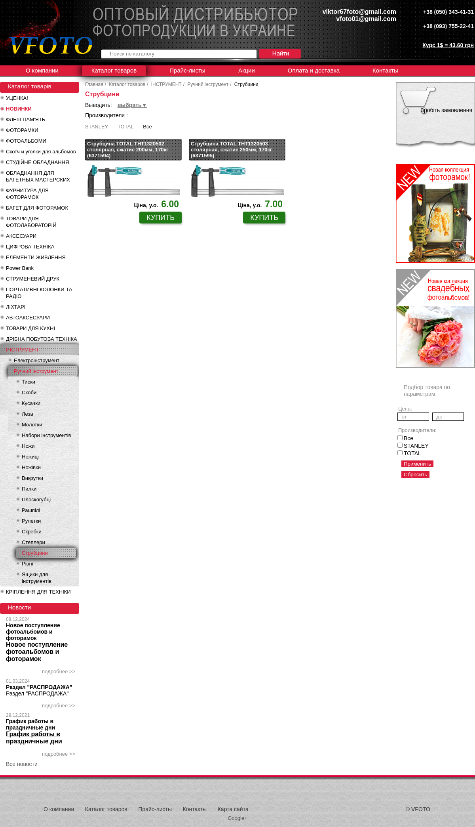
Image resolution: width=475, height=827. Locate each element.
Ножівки (31, 467)
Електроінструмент (36, 360)
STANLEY (96, 127)
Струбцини (35, 553)
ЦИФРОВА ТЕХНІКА (30, 247)
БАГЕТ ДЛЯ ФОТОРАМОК (37, 208)
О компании (42, 70)
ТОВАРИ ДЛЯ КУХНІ (30, 328)
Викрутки (32, 478)
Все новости (22, 764)
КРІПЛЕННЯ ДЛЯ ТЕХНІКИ (38, 592)
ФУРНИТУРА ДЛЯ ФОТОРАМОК (27, 193)
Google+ (237, 818)
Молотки (32, 425)
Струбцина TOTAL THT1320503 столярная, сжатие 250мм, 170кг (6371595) (231, 150)
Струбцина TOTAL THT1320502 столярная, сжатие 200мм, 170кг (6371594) (128, 150)
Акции (246, 70)
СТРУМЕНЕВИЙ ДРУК (32, 279)
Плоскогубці (36, 499)
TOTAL (126, 127)
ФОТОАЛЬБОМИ (26, 141)
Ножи (28, 446)
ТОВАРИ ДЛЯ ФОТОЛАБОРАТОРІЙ (31, 222)
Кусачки (31, 403)
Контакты (385, 70)
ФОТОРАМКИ (22, 130)
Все (147, 127)
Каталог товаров (114, 70)
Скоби (29, 392)
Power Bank (20, 268)
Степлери (33, 542)
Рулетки (31, 521)
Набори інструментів (46, 435)
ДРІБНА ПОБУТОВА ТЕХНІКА (41, 339)
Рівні (27, 564)
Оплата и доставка (314, 70)
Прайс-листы (187, 70)
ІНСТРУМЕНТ (22, 350)
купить (160, 218)
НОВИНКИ (19, 109)
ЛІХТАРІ (15, 307)
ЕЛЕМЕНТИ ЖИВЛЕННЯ (36, 257)
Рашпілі (31, 510)
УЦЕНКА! (17, 98)
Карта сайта (233, 809)
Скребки (32, 532)
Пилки (29, 489)
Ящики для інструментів (36, 577)
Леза (27, 414)
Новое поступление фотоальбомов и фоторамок (33, 631)
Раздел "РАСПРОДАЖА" (39, 687)
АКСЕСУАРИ (21, 236)
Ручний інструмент (36, 371)
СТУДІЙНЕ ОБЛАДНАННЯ (37, 162)
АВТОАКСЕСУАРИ (28, 318)
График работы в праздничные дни (30, 724)
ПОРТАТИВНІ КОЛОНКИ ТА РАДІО (39, 292)
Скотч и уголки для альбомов (41, 152)
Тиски (28, 382)
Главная (94, 84)
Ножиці (30, 457)
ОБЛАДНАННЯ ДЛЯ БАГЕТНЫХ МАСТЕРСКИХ (38, 176)
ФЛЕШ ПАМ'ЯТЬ (25, 119)
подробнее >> (58, 671)
